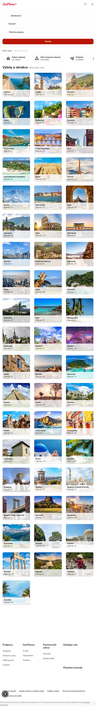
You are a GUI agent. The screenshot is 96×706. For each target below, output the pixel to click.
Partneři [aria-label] (47, 643)
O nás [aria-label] (25, 640)
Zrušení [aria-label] (6, 654)
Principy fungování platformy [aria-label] (73, 691)
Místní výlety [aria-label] (7, 51)
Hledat (48, 41)
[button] (5, 694)
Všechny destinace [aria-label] (21, 51)
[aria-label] (9, 4)
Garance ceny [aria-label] (9, 645)
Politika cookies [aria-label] (53, 691)
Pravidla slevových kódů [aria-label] (12, 695)
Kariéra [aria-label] (26, 649)
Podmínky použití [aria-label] (9, 691)
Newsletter (28, 645)
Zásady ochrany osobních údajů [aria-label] (31, 691)
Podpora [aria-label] (7, 640)
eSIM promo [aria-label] (8, 649)
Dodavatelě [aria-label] (48, 648)
